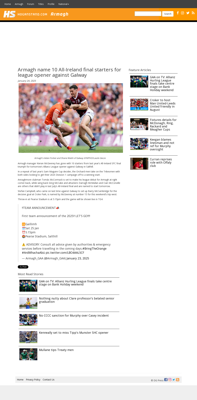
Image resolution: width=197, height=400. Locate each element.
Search (167, 13)
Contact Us (48, 379)
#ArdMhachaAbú (33, 253)
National (63, 4)
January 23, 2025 (78, 258)
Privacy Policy (33, 379)
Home (7, 4)
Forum (30, 4)
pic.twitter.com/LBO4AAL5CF (65, 253)
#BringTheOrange (94, 248)
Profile (51, 4)
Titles (41, 4)
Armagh (19, 4)
